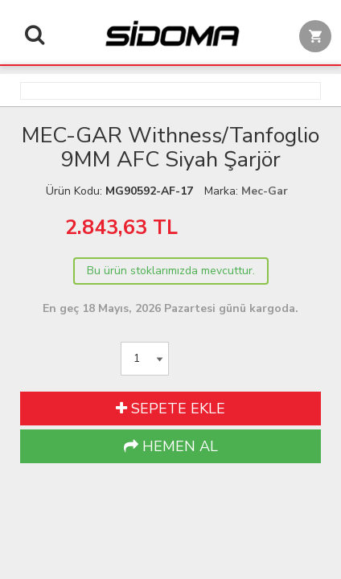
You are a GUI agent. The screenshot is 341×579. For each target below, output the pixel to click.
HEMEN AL (171, 446)
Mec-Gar (264, 191)
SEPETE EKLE (170, 408)
